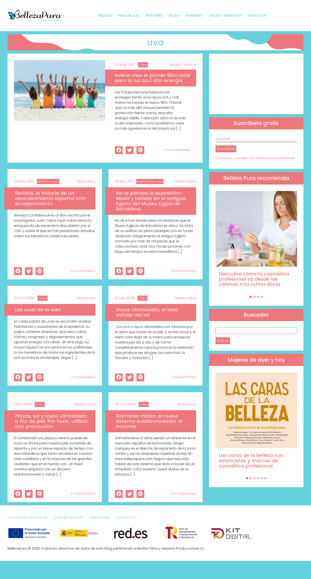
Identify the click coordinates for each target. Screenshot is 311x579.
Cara (143, 65)
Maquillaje (128, 15)
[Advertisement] (256, 84)
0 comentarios (83, 493)
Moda (174, 15)
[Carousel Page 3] (258, 297)
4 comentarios (177, 149)
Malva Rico (86, 181)
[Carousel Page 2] (254, 297)
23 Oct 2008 (24, 298)
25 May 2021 (125, 64)
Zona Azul (257, 15)
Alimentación (48, 181)
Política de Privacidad (27, 517)
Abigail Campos (182, 64)
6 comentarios (183, 493)
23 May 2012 (24, 181)
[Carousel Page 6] (265, 478)
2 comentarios (184, 377)
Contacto (125, 517)
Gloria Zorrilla (185, 181)
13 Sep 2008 (124, 298)
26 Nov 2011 (124, 181)
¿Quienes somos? (68, 517)
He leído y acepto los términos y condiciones (257, 158)
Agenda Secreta (149, 181)
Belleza (105, 15)
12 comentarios (82, 270)
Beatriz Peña (185, 298)
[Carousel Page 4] (261, 297)
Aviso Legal (100, 517)
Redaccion (86, 298)
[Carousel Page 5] (261, 478)
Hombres (194, 15)
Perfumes (154, 15)
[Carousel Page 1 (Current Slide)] (250, 297)
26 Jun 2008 (125, 404)
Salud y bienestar (225, 15)
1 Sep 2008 (23, 404)
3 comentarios (83, 377)
